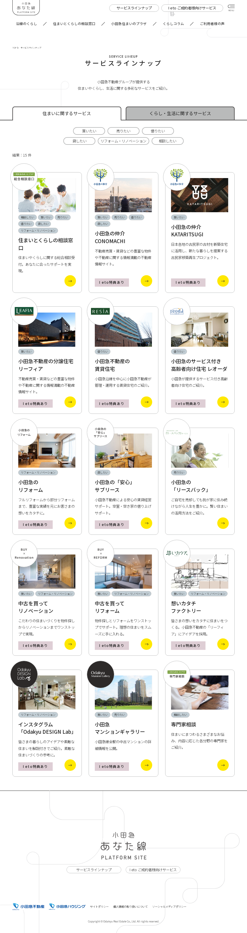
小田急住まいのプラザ (129, 23)
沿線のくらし (26, 23)
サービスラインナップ (94, 869)
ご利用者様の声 (212, 23)
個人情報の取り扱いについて (130, 906)
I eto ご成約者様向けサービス (153, 869)
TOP (15, 47)
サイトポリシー (99, 906)
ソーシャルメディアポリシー (169, 906)
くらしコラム (173, 23)
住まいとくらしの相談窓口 (74, 23)
